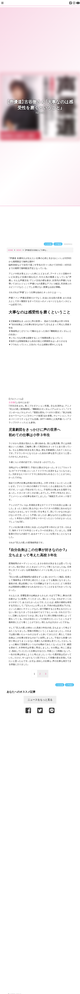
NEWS (40, 112)
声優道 (58, 244)
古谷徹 (49, 244)
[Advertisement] (40, 721)
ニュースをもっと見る (40, 699)
